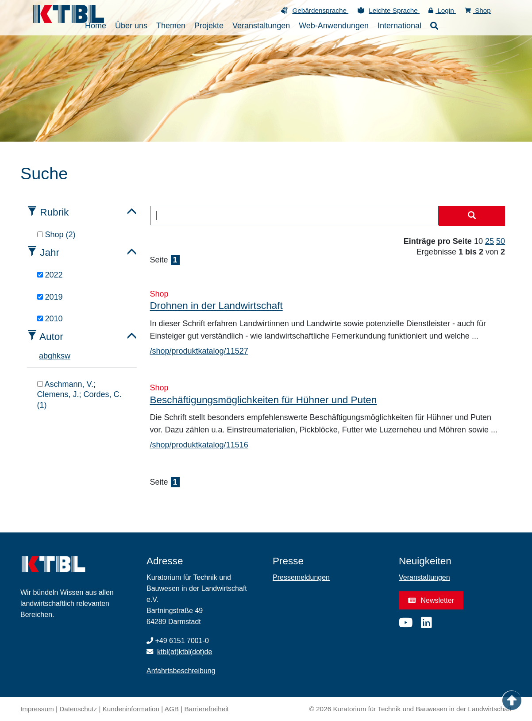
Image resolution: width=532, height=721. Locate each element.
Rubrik (54, 212)
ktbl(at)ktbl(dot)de (184, 651)
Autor (51, 336)
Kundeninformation (131, 709)
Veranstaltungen (424, 577)
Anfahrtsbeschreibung (181, 671)
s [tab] (63, 355)
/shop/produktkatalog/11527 (199, 351)
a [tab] (41, 355)
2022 (50, 274)
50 (500, 241)
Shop (478, 10)
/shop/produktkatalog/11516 (199, 444)
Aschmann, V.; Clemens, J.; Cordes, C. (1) (79, 394)
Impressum (37, 709)
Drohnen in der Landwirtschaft (216, 305)
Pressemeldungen (301, 577)
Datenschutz (78, 709)
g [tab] (50, 355)
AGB (172, 709)
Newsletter (431, 600)
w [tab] (67, 355)
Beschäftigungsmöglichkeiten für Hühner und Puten (263, 399)
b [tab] (45, 355)
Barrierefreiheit (207, 709)
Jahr (49, 252)
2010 (50, 318)
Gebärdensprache (320, 10)
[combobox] (294, 215)
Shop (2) (56, 234)
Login (442, 10)
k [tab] (59, 355)
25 (489, 241)
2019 (50, 297)
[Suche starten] (472, 216)
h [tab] (54, 355)
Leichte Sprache (394, 10)
